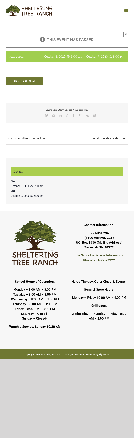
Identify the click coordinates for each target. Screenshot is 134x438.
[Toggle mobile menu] (126, 10)
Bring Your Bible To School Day (27, 138)
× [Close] (126, 34)
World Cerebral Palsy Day (109, 138)
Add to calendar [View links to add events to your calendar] (25, 81)
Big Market (104, 354)
